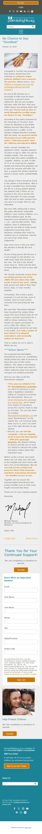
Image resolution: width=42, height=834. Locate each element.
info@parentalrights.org (21, 802)
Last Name (9, 607)
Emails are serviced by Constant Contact (20, 674)
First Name (9, 597)
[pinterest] (24, 11)
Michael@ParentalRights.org (20, 416)
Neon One (28, 827)
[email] (28, 11)
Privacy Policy (6, 804)
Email (6, 587)
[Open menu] (21, 32)
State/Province (10, 638)
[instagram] (17, 11)
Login (21, 7)
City (6, 628)
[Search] (21, 26)
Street (7, 618)
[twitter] (13, 11)
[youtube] (21, 11)
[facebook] (10, 11)
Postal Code (9, 649)
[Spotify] (32, 11)
